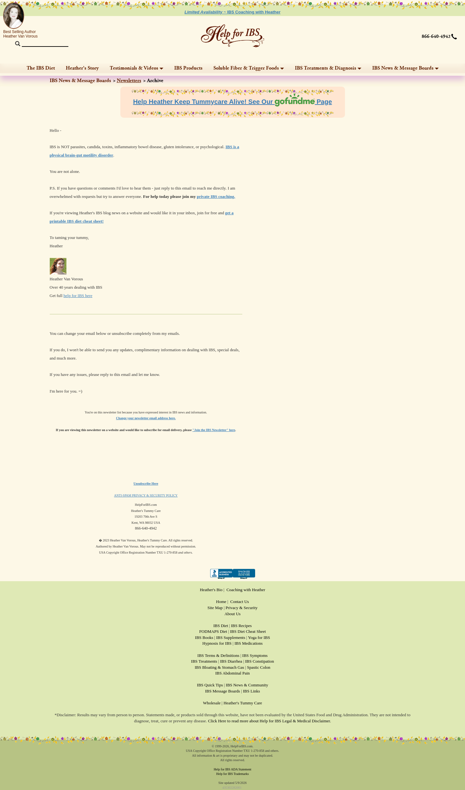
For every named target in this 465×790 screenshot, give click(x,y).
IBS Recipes (241, 625)
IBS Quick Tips (210, 685)
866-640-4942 (436, 36)
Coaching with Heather (246, 589)
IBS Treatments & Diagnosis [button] (328, 68)
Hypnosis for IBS (217, 643)
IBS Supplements (230, 637)
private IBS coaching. (216, 196)
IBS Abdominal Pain (232, 673)
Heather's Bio (211, 589)
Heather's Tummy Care (242, 703)
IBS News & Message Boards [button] (405, 68)
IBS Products (188, 68)
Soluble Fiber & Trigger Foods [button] (248, 68)
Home (221, 601)
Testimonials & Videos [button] (136, 68)
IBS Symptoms (255, 655)
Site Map (214, 607)
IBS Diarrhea (231, 661)
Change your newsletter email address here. (146, 418)
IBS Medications (249, 643)
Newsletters (129, 81)
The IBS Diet (41, 68)
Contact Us (239, 601)
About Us (232, 613)
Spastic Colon (259, 667)
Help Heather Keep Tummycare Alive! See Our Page (232, 101)
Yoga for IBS (259, 637)
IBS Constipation (259, 661)
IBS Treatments (204, 661)
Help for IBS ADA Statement (232, 769)
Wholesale (211, 703)
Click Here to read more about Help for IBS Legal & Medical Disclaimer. (269, 720)
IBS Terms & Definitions (218, 655)
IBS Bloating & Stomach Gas (219, 667)
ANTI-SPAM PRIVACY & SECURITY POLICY (145, 495)
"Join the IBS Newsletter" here (214, 430)
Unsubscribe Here (145, 483)
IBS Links (251, 691)
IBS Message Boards (222, 691)
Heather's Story (82, 68)
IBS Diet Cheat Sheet (248, 631)
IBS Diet (220, 625)
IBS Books (204, 637)
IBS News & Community (247, 685)
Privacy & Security (242, 607)
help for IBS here (78, 295)
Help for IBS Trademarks (232, 774)
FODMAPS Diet (213, 631)
